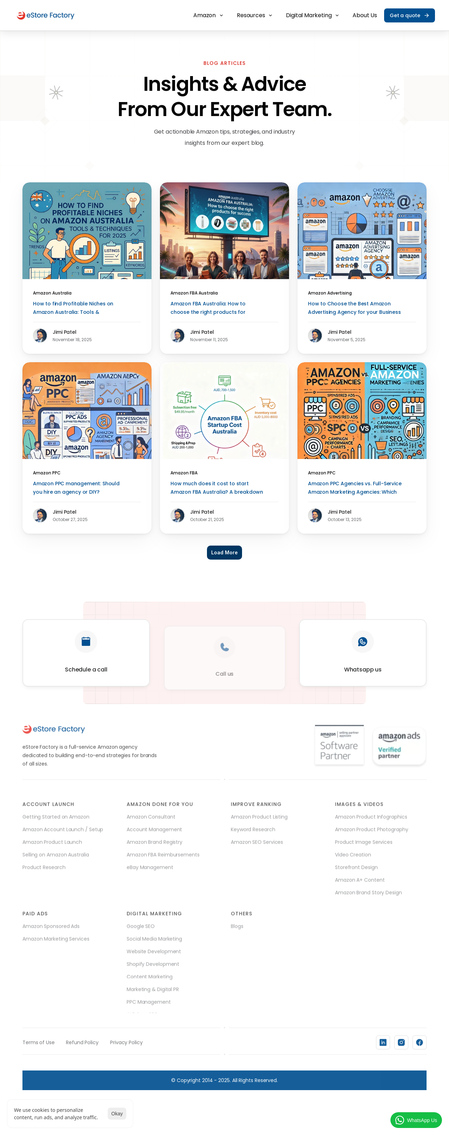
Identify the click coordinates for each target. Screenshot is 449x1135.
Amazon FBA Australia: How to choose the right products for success (208, 312)
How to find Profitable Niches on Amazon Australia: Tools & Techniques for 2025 (74, 312)
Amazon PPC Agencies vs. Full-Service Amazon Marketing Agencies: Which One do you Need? (355, 492)
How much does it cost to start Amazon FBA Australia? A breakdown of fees (217, 492)
